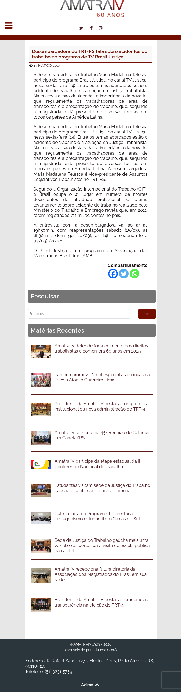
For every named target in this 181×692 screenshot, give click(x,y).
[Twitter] (124, 273)
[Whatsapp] (134, 273)
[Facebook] (113, 273)
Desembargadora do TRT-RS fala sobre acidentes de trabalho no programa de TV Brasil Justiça (89, 54)
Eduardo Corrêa (105, 650)
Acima (90, 684)
